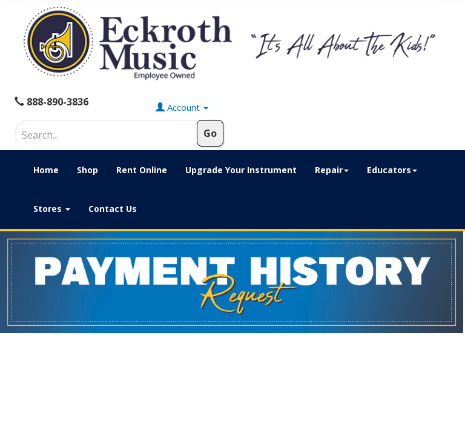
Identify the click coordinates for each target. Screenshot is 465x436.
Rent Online (141, 170)
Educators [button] (392, 170)
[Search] (88, 135)
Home (46, 170)
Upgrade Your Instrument (241, 170)
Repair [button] (332, 170)
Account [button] (182, 107)
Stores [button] (51, 208)
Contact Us (112, 208)
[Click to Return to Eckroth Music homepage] (232, 43)
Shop (87, 170)
